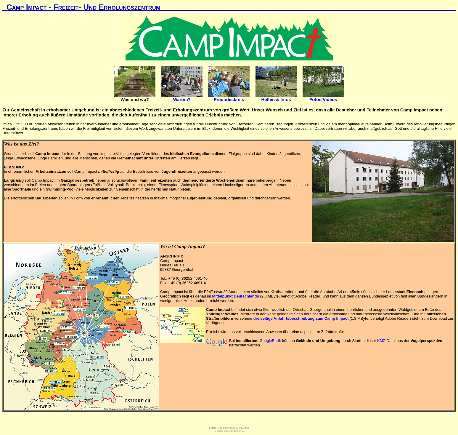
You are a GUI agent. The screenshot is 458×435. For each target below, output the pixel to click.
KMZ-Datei (386, 340)
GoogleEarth (270, 340)
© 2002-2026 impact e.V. (229, 430)
